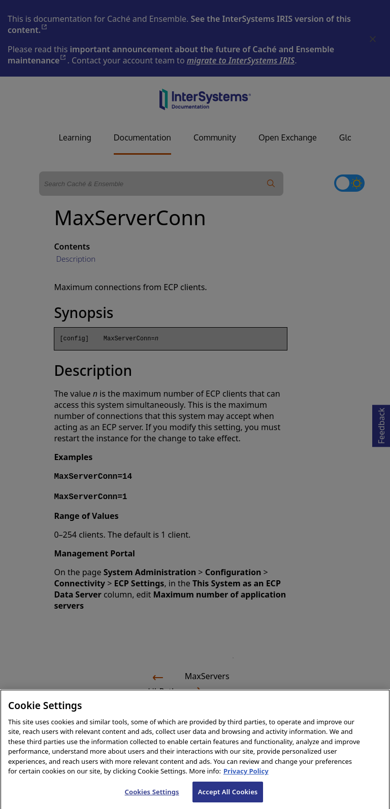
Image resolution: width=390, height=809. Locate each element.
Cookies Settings (152, 797)
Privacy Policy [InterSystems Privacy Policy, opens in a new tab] (246, 777)
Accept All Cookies (228, 797)
